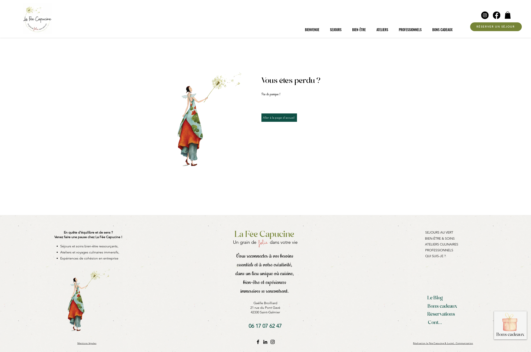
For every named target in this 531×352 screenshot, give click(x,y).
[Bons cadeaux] (442, 306)
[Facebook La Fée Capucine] (258, 342)
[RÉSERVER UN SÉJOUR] (496, 26)
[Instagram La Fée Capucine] (272, 342)
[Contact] (436, 323)
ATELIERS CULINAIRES (441, 244)
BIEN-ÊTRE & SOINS (440, 238)
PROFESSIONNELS (439, 250)
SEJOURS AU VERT (439, 232)
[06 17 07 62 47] (265, 326)
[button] (508, 15)
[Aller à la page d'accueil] (279, 117)
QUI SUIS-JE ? (435, 256)
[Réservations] (441, 314)
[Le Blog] (435, 298)
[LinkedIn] (265, 342)
